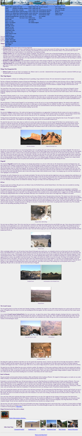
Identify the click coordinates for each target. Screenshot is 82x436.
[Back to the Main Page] (41, 434)
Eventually (3, 381)
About (63, 5)
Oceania (40, 5)
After (2, 251)
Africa (33, 5)
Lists (56, 5)
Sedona (10, 112)
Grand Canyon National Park (16, 314)
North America (8, 5)
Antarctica (45, 5)
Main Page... (19, 406)
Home (3, 5)
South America (15, 5)
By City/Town (51, 5)
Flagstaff (10, 164)
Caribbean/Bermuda (23, 5)
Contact (59, 5)
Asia (37, 5)
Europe (30, 5)
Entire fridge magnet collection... (17, 418)
